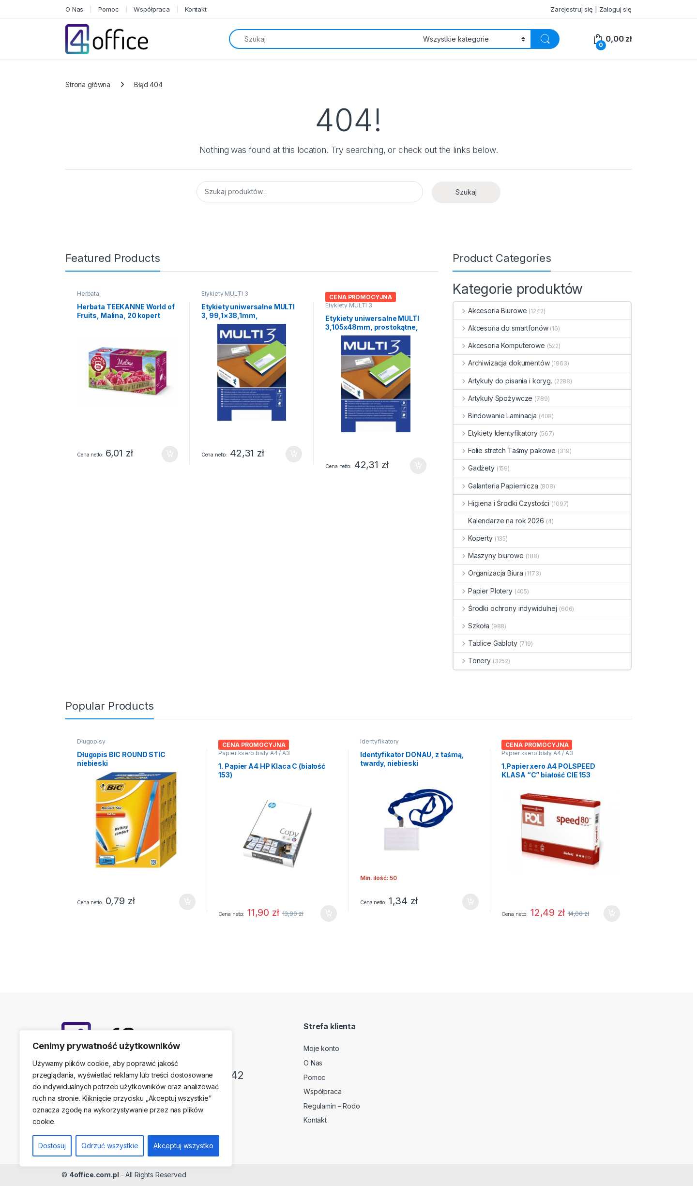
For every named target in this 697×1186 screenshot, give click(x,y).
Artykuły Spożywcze (493, 398)
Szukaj (466, 192)
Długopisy (91, 741)
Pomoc (108, 9)
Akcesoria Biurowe (490, 310)
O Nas (74, 9)
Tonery (472, 660)
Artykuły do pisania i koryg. (503, 381)
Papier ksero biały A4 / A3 (253, 753)
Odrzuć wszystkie (109, 1145)
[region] (125, 1098)
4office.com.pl (94, 1175)
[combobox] (323, 39)
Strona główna (87, 84)
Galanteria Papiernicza (496, 486)
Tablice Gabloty (485, 643)
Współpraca (152, 9)
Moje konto (321, 1048)
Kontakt (196, 9)
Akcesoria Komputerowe (499, 345)
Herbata (88, 293)
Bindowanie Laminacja (495, 415)
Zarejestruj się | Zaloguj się (591, 9)
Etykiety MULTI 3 (224, 293)
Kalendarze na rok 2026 (499, 521)
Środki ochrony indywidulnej (505, 608)
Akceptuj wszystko (183, 1145)
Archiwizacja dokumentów (502, 363)
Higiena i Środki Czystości (501, 503)
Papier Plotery (483, 591)
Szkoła (471, 626)
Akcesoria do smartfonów (501, 328)
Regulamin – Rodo (331, 1106)
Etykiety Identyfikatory (496, 433)
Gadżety (474, 468)
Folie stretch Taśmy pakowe (505, 450)
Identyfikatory (379, 741)
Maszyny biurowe (489, 555)
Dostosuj (52, 1145)
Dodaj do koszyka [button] (170, 454)
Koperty (473, 538)
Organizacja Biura (488, 573)
